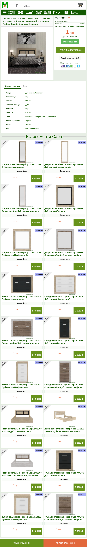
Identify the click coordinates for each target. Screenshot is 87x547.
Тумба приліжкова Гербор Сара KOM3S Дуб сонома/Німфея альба (21, 518)
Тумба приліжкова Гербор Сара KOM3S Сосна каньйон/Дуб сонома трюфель (64, 518)
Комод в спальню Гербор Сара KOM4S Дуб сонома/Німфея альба (63, 297)
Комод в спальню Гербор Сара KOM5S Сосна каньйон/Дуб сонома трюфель (63, 386)
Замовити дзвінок (21, 543)
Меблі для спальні (30, 18)
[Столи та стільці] (74, 12)
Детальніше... (22, 171)
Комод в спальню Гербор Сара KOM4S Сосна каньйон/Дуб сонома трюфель (21, 342)
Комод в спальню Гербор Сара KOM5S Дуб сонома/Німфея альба (21, 386)
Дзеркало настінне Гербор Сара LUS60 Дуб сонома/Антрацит (21, 165)
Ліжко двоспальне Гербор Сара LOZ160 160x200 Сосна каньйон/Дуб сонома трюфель (22, 475)
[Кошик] (81, 5)
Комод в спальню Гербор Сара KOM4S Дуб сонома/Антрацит (21, 297)
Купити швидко (70, 42)
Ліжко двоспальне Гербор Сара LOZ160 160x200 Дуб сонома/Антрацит (22, 430)
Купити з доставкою (70, 49)
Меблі (16, 18)
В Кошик (36, 179)
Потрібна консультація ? (70, 58)
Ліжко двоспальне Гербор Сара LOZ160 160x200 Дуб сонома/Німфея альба (64, 430)
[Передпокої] (47, 12)
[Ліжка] (29, 12)
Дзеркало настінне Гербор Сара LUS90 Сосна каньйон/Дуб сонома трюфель (63, 253)
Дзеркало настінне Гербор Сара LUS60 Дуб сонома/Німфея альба (63, 165)
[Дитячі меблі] (38, 12)
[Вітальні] (56, 12)
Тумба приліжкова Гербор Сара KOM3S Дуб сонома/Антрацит (64, 474)
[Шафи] (20, 12)
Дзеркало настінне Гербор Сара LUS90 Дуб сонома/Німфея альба (21, 253)
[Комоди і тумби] (65, 12)
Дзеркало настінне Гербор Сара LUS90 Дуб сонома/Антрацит (63, 209)
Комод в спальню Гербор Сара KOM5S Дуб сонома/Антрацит (63, 342)
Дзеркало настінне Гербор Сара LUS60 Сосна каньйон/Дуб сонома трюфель (21, 209)
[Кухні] (11, 12)
